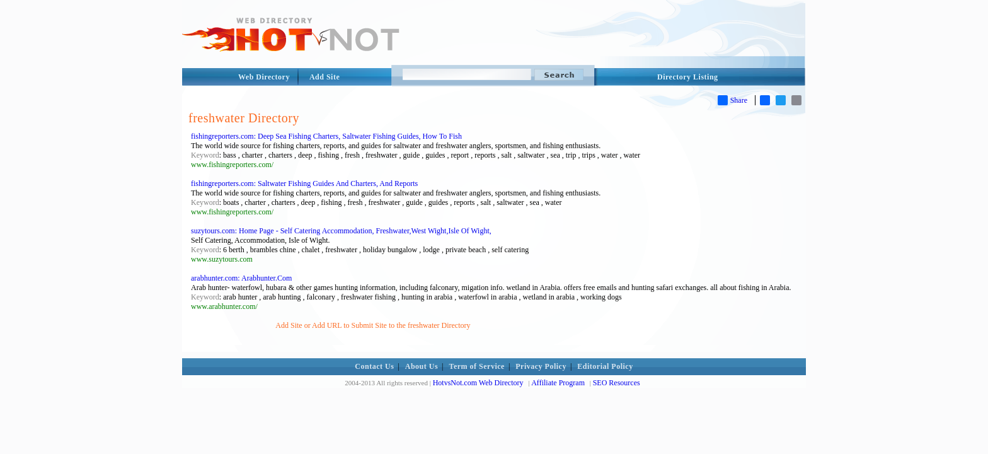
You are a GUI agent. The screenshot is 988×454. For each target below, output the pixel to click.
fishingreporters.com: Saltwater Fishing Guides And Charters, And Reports (304, 183)
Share (732, 100)
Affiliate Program (558, 382)
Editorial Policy (605, 366)
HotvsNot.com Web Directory (478, 382)
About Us (421, 366)
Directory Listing (687, 77)
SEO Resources (616, 382)
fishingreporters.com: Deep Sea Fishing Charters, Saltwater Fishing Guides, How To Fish (326, 136)
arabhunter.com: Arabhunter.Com (241, 278)
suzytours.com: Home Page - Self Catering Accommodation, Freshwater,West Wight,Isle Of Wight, (341, 230)
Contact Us (374, 366)
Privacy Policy (540, 366)
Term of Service (477, 366)
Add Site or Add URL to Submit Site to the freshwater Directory (372, 325)
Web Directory (264, 77)
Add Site (324, 77)
